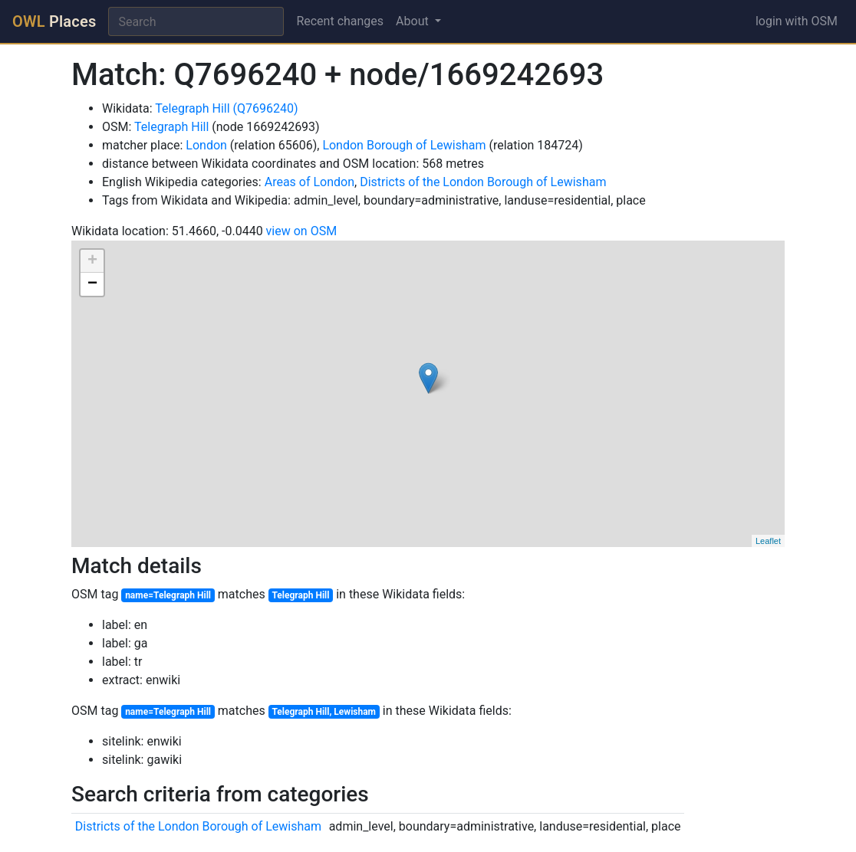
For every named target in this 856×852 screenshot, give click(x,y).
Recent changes (340, 21)
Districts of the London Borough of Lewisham (483, 182)
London (206, 145)
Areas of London (309, 182)
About (414, 21)
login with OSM (797, 21)
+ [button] (92, 261)
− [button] (92, 284)
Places (54, 21)
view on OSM (301, 231)
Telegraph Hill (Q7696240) (226, 108)
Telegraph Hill (171, 127)
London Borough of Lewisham (404, 145)
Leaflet (768, 541)
